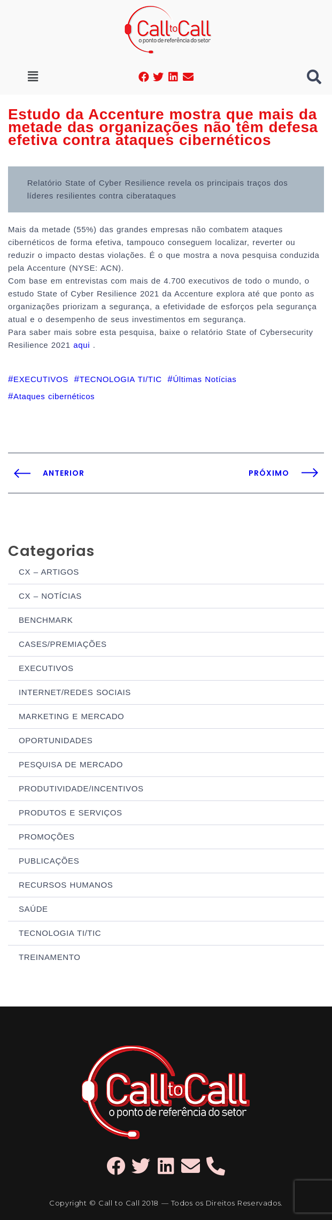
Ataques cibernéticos (54, 396)
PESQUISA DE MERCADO (71, 764)
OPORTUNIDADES (55, 740)
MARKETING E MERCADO (71, 716)
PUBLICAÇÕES (49, 860)
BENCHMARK (46, 619)
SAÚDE (33, 908)
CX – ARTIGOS (49, 571)
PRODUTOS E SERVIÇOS (70, 812)
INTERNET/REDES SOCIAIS (75, 692)
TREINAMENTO (50, 957)
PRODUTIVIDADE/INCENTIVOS (81, 788)
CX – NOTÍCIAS (50, 595)
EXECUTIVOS (46, 668)
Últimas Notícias (204, 379)
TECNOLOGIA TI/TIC (60, 932)
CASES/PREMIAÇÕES (63, 644)
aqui (82, 344)
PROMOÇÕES (47, 836)
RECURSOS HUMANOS (66, 884)
